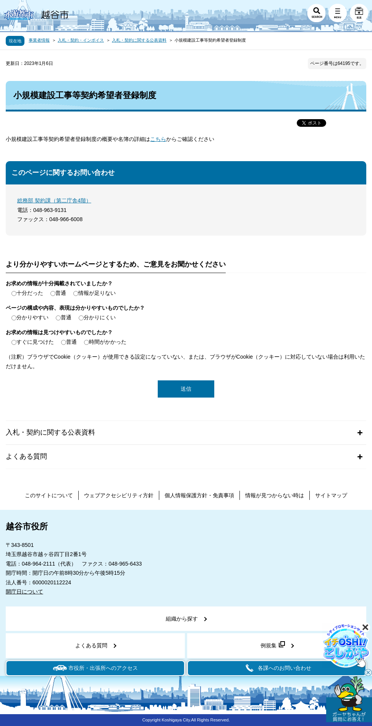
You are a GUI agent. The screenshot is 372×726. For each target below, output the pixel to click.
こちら (158, 139)
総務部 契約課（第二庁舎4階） (54, 200)
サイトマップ (331, 495)
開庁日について (24, 592)
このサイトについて (49, 495)
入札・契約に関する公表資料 (139, 40)
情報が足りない (97, 293)
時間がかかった (107, 342)
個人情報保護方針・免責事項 (199, 495)
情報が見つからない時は (274, 495)
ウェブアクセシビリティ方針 (119, 495)
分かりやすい (32, 317)
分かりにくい (100, 317)
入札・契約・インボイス (81, 40)
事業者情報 (39, 40)
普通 (60, 293)
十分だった (29, 293)
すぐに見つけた (35, 342)
